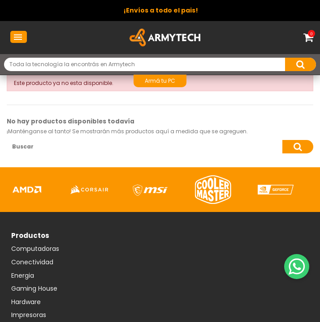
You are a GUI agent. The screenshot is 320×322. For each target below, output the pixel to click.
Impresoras (28, 315)
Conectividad (32, 262)
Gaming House (34, 289)
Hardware (26, 302)
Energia (22, 276)
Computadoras (35, 249)
